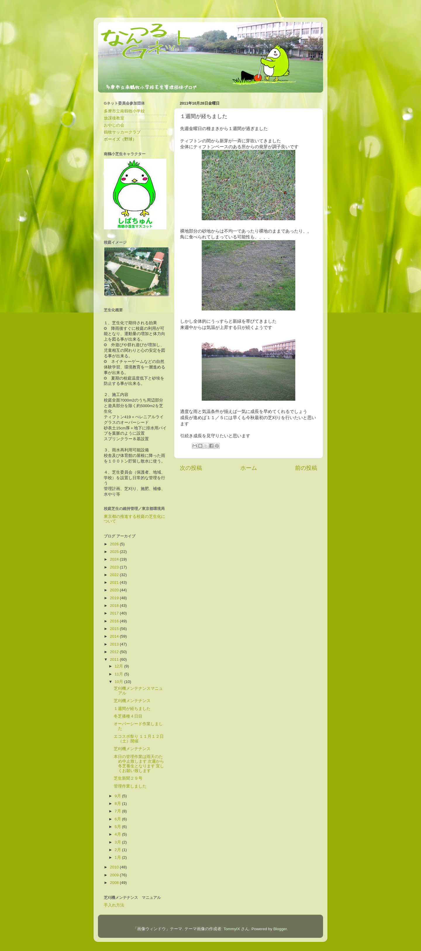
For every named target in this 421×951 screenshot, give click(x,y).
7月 (118, 811)
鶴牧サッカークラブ (122, 132)
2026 (115, 544)
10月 (119, 681)
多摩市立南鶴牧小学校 (124, 111)
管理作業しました (130, 786)
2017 (115, 613)
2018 (115, 605)
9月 (118, 796)
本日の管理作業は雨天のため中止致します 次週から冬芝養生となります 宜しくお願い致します (139, 763)
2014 (115, 636)
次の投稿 (191, 468)
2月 (118, 850)
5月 (118, 826)
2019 (115, 598)
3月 (118, 842)
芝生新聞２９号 (128, 778)
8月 (118, 803)
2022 (115, 575)
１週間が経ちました (132, 708)
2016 (115, 621)
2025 (115, 551)
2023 (115, 567)
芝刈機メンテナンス (132, 701)
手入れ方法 (114, 905)
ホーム (248, 468)
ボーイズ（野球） (120, 139)
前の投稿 (306, 468)
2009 (115, 875)
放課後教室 (114, 118)
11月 (119, 674)
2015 (115, 628)
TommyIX (231, 929)
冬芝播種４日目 (128, 716)
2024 (115, 559)
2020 (115, 590)
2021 (115, 582)
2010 (115, 867)
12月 (119, 666)
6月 (118, 819)
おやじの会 (114, 125)
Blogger (280, 929)
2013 (115, 644)
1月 (118, 857)
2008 (115, 882)
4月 (118, 834)
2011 (115, 659)
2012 (115, 652)
